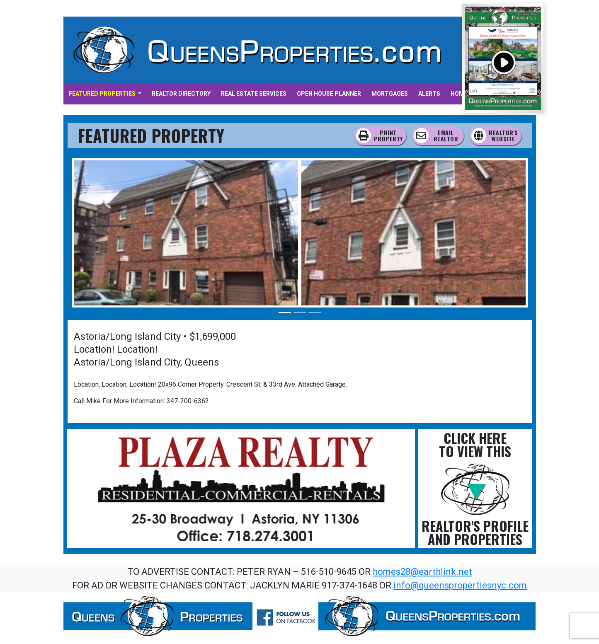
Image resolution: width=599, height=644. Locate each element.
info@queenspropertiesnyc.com (460, 585)
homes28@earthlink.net (422, 572)
